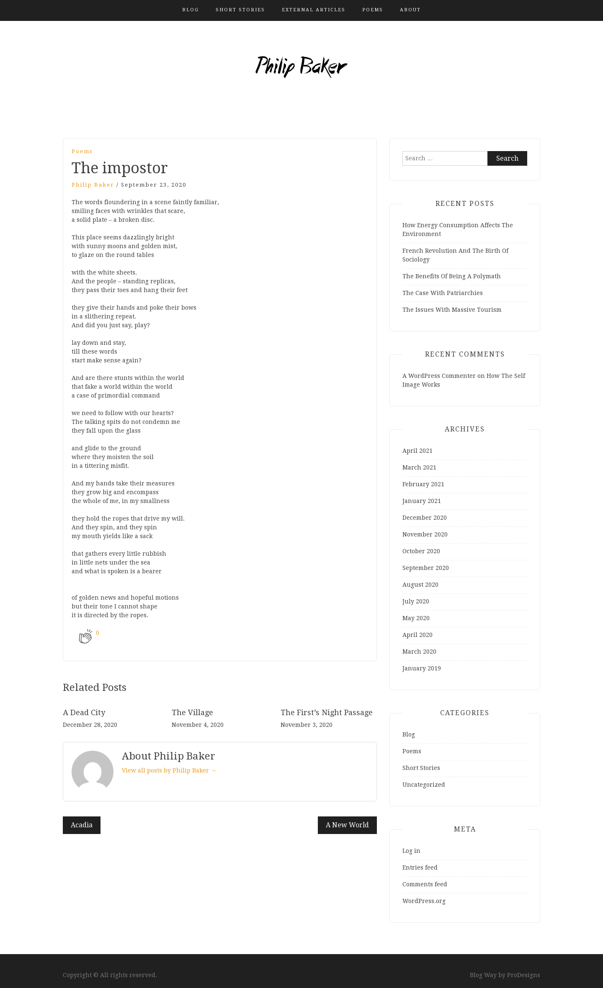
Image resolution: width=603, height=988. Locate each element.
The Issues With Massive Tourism (452, 309)
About (410, 10)
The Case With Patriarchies (442, 293)
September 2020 (425, 568)
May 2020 (416, 618)
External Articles (313, 10)
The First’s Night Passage (327, 712)
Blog (190, 10)
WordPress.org (424, 901)
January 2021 (421, 501)
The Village (192, 712)
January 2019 (421, 668)
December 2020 (424, 517)
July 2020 (415, 601)
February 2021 (423, 484)
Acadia (82, 825)
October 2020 (421, 551)
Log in (411, 850)
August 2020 (420, 584)
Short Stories (240, 10)
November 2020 (425, 534)
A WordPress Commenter (439, 375)
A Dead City (84, 712)
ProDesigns (523, 975)
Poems (372, 10)
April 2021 (417, 450)
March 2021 (419, 467)
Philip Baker (93, 185)
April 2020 (417, 634)
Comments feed (424, 884)
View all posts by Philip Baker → (169, 770)
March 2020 (419, 651)
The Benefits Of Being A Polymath (451, 276)
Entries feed (420, 867)
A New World (347, 825)
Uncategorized (423, 784)
